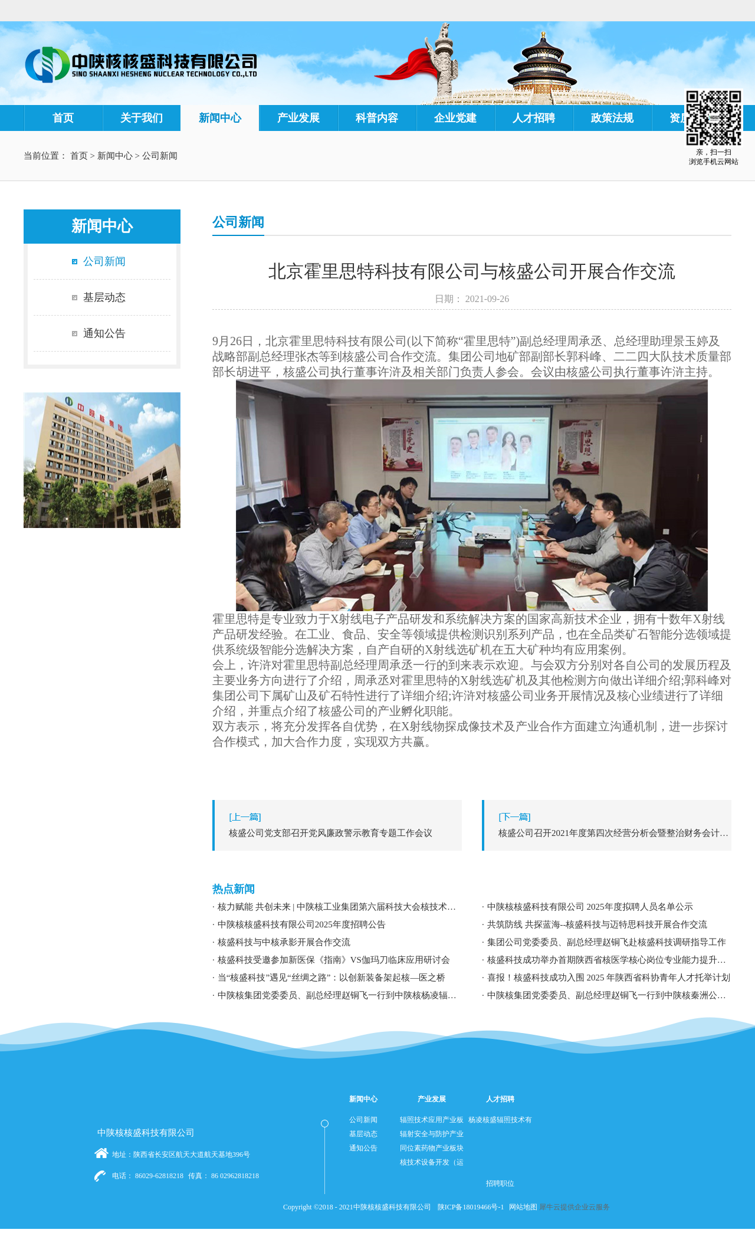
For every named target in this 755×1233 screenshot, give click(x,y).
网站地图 (521, 1207)
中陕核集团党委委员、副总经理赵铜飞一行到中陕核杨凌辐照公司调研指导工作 (340, 995)
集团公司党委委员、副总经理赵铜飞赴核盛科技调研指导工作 (606, 942)
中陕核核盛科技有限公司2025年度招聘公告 (302, 924)
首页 (63, 118)
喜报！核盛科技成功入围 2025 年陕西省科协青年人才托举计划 (609, 977)
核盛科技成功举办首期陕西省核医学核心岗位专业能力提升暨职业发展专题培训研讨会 (609, 960)
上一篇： (340, 833)
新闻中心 (115, 155)
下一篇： (609, 833)
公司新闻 (160, 155)
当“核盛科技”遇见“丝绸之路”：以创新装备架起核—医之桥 (332, 977)
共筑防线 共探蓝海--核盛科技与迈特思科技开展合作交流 (597, 924)
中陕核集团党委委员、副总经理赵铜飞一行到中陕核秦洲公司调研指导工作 (609, 995)
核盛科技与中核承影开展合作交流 (284, 942)
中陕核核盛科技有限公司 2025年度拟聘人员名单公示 (590, 906)
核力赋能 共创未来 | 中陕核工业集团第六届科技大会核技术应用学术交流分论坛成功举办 (340, 906)
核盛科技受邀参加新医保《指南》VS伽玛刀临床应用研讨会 (334, 960)
